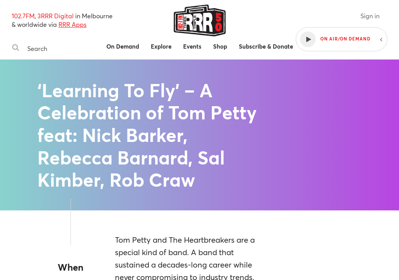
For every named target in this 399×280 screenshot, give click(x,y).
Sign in (370, 16)
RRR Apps (72, 24)
